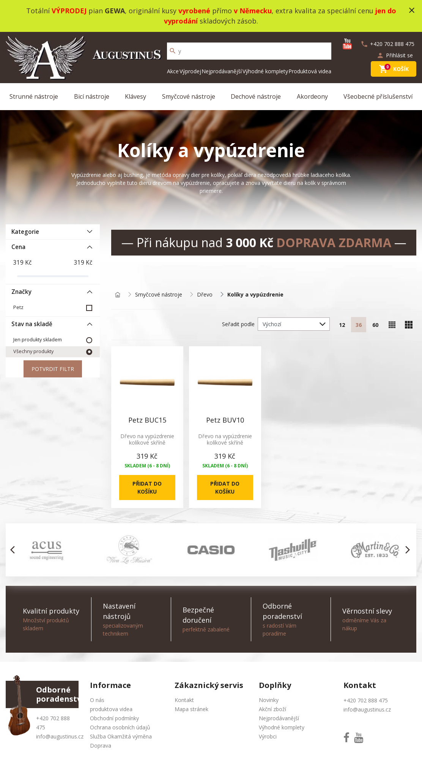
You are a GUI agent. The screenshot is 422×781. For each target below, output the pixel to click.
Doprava (100, 745)
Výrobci (268, 736)
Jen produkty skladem (37, 339)
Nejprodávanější (222, 71)
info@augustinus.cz (59, 736)
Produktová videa (309, 71)
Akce (173, 71)
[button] (14, 549)
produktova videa (111, 709)
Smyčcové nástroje (188, 96)
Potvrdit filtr (52, 368)
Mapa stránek (191, 709)
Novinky (269, 700)
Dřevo (205, 295)
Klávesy (135, 96)
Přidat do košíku (147, 487)
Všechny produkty (33, 351)
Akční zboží (272, 709)
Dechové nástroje (256, 96)
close (411, 10)
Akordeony (312, 96)
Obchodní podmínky (114, 718)
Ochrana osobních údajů (120, 727)
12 (342, 324)
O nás (97, 700)
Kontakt (184, 700)
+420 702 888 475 (365, 700)
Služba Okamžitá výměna (121, 736)
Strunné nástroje (33, 96)
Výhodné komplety (265, 71)
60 (375, 324)
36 (359, 324)
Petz (18, 307)
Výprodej (190, 71)
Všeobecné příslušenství (378, 96)
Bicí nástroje (91, 96)
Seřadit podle (238, 324)
